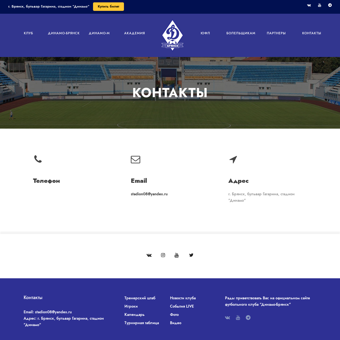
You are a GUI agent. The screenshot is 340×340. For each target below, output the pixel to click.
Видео (175, 323)
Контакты (311, 33)
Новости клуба (183, 298)
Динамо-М (99, 33)
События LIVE (182, 306)
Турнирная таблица (141, 323)
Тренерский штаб (139, 298)
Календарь (134, 314)
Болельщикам (240, 33)
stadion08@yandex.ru (149, 194)
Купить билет (108, 6)
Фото (174, 314)
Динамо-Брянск (64, 33)
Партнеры (276, 33)
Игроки (131, 306)
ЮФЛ (205, 33)
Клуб (28, 33)
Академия (134, 33)
